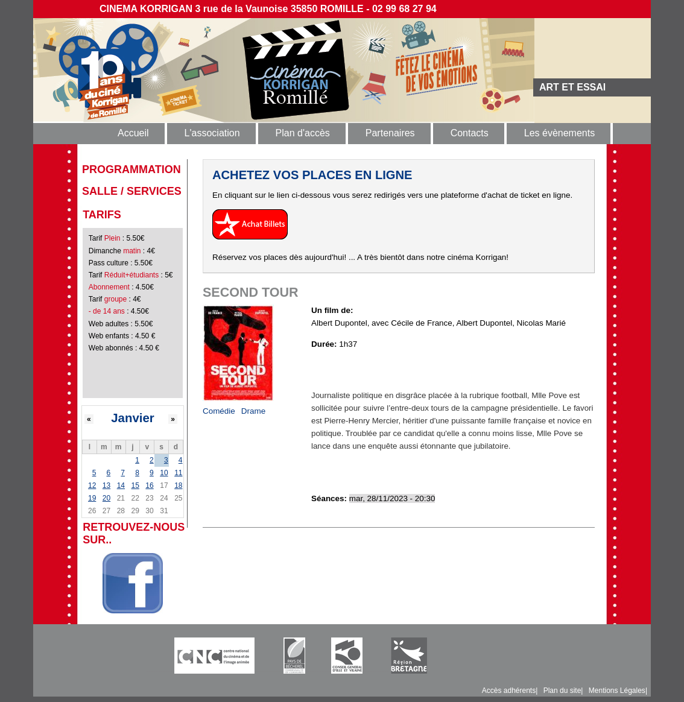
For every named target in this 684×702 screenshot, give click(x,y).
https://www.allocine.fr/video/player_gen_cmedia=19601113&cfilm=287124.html (453, 365)
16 (149, 485)
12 (92, 485)
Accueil (133, 133)
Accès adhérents (509, 690)
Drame (253, 411)
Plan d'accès (303, 133)
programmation (131, 169)
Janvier (132, 418)
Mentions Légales (617, 690)
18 (178, 485)
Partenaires (390, 133)
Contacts (470, 133)
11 (178, 473)
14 (121, 485)
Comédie (219, 411)
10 (164, 473)
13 (106, 485)
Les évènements (559, 133)
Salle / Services (132, 191)
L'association (212, 133)
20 (106, 498)
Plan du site (562, 690)
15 (135, 485)
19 (92, 498)
